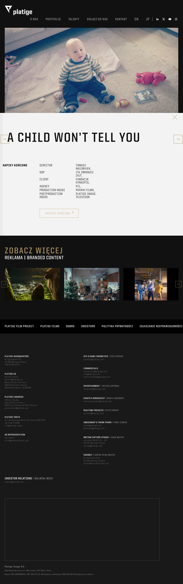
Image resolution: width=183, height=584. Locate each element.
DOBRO (70, 326)
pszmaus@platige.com (94, 428)
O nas (34, 19)
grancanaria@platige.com (17, 408)
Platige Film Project (19, 326)
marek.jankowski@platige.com (98, 401)
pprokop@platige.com (94, 359)
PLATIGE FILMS (50, 326)
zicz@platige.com (92, 374)
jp (148, 19)
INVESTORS (88, 326)
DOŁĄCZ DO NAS (97, 19)
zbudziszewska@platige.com (97, 377)
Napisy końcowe (60, 213)
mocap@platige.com (93, 446)
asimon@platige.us (14, 380)
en (136, 19)
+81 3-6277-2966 (12, 423)
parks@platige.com (93, 425)
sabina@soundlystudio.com (96, 463)
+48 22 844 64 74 (12, 365)
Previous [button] (4, 284)
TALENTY (73, 19)
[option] (32, 284)
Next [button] (178, 284)
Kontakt (121, 19)
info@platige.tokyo (13, 426)
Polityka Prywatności (117, 326)
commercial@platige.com (95, 371)
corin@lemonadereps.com (17, 441)
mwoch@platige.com (14, 482)
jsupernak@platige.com (95, 389)
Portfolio (53, 19)
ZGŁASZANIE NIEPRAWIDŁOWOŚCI (161, 326)
